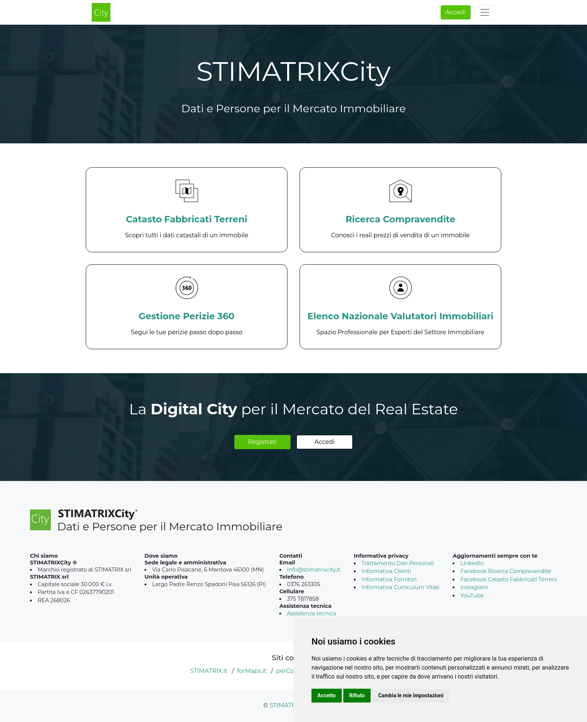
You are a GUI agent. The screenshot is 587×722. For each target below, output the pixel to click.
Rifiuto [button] (357, 695)
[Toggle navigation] (484, 12)
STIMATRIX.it (209, 670)
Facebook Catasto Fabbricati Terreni (508, 579)
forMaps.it (252, 670)
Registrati (262, 441)
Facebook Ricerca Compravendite (505, 571)
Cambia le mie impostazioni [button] (410, 695)
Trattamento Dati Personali (397, 563)
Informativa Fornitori (389, 579)
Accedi (455, 12)
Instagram (474, 587)
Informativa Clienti (386, 571)
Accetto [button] (326, 695)
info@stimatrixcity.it (314, 569)
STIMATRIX (286, 705)
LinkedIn (472, 563)
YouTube (472, 595)
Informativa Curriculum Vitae (400, 587)
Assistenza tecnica (311, 613)
